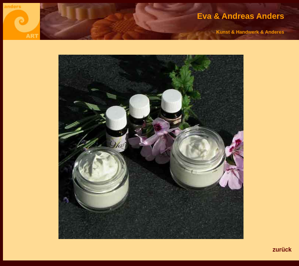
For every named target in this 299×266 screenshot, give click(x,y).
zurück (282, 249)
